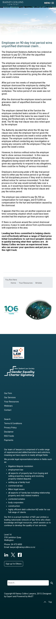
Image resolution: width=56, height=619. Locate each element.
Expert (10, 596)
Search (7, 419)
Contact (7, 410)
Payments (8, 440)
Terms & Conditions (13, 423)
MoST (30, 596)
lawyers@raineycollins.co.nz (22, 547)
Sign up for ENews (14, 564)
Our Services (10, 397)
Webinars (8, 406)
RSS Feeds (9, 436)
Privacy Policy (10, 427)
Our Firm (8, 393)
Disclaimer (9, 432)
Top (48, 602)
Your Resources (11, 402)
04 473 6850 (16, 544)
